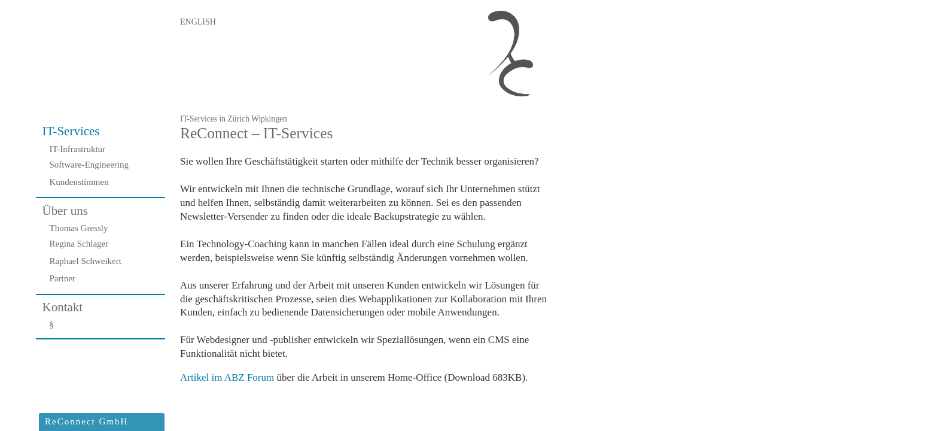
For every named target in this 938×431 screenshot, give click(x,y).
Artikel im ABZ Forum (227, 377)
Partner (62, 278)
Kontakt (62, 307)
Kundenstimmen (79, 182)
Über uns (65, 211)
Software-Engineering (89, 164)
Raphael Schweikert (85, 261)
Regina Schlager (79, 243)
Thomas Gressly (79, 228)
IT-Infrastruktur (78, 149)
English (198, 21)
